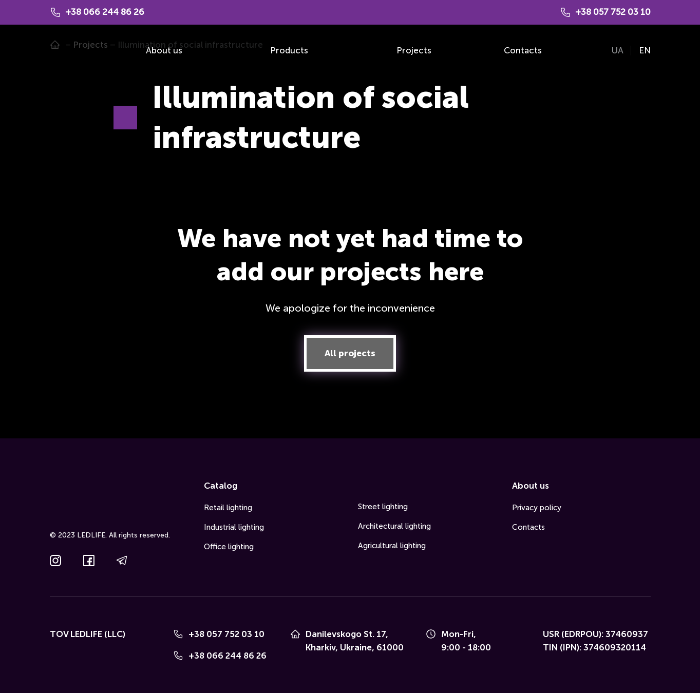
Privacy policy (536, 507)
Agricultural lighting (392, 545)
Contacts (523, 50)
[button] (350, 353)
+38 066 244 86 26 (227, 655)
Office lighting (229, 546)
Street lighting (383, 506)
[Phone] (178, 634)
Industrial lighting (234, 527)
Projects (413, 50)
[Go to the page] (65, 50)
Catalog (220, 485)
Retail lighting (228, 507)
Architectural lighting (394, 526)
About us (164, 50)
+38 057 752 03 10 (226, 634)
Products (289, 50)
